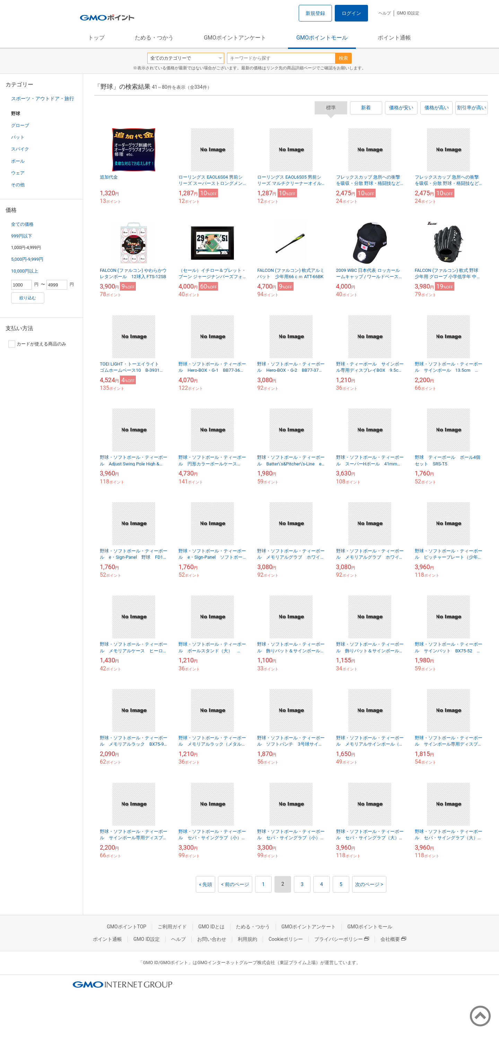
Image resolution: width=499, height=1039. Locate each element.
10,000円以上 (24, 271)
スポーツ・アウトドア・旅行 (42, 98)
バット (18, 137)
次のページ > (369, 884)
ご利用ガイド (172, 926)
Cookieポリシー (286, 939)
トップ (96, 37)
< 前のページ (235, 884)
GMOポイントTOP (126, 926)
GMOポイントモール (322, 37)
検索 (343, 58)
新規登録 (315, 13)
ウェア (18, 172)
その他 (18, 184)
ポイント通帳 (394, 37)
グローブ (20, 125)
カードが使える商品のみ (37, 344)
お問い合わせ (211, 939)
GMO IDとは (211, 926)
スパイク (20, 149)
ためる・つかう (154, 37)
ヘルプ (384, 13)
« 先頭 (205, 884)
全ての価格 (22, 224)
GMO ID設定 (408, 13)
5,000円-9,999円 (27, 259)
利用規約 (247, 939)
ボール (18, 161)
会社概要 (393, 939)
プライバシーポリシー (341, 939)
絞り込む (27, 297)
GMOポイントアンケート (235, 37)
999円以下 (21, 236)
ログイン (351, 13)
